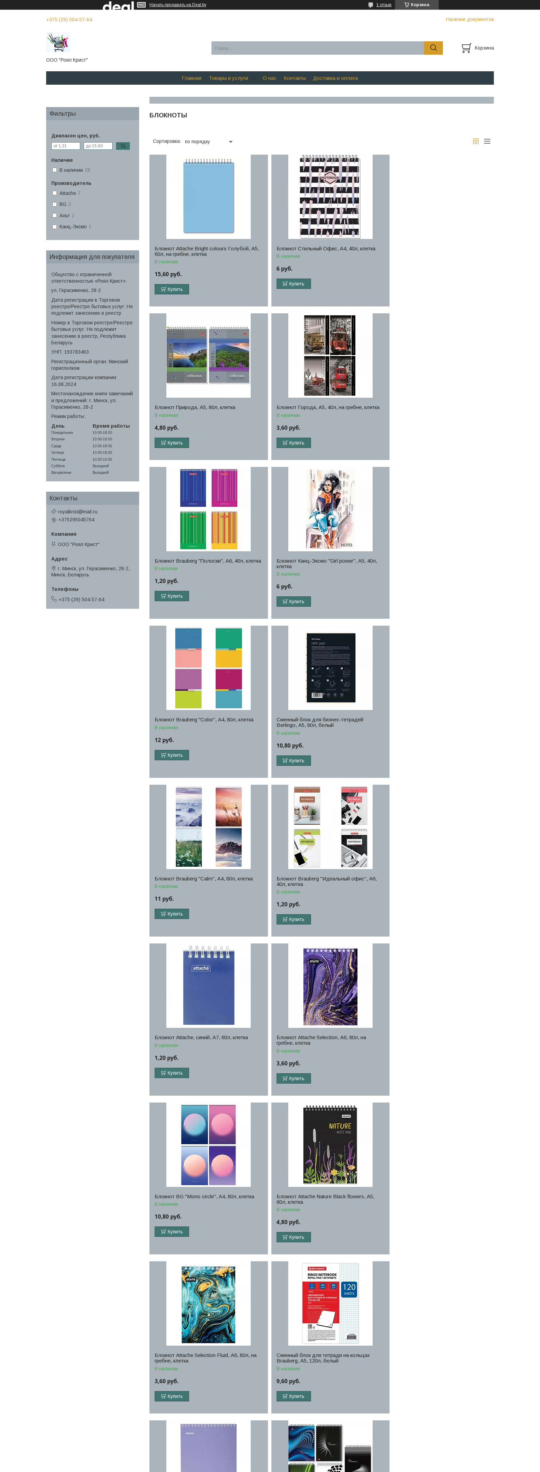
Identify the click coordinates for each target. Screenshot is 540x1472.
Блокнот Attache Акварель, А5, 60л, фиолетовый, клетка (313, 1045)
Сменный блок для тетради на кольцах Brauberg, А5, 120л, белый (201, 1045)
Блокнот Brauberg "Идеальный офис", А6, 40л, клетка (205, 727)
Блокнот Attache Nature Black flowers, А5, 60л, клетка (319, 886)
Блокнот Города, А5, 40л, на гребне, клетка (198, 410)
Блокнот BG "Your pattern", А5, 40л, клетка (321, 1361)
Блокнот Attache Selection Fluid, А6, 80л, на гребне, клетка (437, 886)
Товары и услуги (228, 78)
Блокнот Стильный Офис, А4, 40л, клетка (320, 248)
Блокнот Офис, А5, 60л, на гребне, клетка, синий (205, 1363)
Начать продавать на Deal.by (177, 4)
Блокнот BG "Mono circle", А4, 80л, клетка (204, 884)
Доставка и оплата (335, 78)
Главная (191, 78)
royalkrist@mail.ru (77, 511)
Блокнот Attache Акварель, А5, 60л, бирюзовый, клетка (313, 1204)
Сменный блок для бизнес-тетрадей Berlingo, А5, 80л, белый (314, 569)
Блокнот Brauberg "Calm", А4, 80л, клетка (435, 566)
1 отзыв (384, 4)
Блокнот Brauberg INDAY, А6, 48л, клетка (435, 1361)
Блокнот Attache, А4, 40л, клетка (193, 1202)
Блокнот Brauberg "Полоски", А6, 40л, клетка (316, 410)
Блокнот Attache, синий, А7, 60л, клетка (317, 725)
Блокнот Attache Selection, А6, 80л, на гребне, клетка (431, 727)
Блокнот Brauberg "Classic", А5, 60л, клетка (429, 1204)
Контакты (295, 78)
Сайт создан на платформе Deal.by (270, 1459)
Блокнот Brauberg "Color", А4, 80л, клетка (204, 566)
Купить (175, 289)
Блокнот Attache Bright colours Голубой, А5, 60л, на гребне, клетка (202, 251)
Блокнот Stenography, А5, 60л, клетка (430, 1043)
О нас (270, 78)
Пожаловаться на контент (289, 1465)
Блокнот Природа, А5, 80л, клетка (426, 248)
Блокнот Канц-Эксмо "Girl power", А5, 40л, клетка (436, 410)
